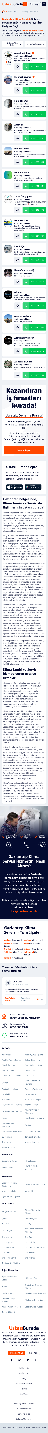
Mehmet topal (21, 172)
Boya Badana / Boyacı (34, 1065)
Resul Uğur (19, 246)
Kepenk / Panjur (32, 1104)
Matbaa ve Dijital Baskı (34, 1300)
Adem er (18, 124)
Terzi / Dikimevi (8, 1312)
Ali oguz (18, 292)
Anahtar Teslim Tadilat (11, 1060)
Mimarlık (5, 1118)
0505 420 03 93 (37, 281)
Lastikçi (28, 1223)
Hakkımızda (24, 1368)
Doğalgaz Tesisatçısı (33, 1089)
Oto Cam (29, 1237)
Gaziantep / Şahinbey (22, 80)
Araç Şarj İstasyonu (10, 1211)
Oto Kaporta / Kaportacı (35, 1247)
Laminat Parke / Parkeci (12, 1111)
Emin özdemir (21, 100)
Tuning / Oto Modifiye (11, 1263)
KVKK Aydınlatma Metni (24, 1403)
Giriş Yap (34, 4)
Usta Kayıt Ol (16, 1352)
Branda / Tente (8, 1070)
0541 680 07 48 (37, 138)
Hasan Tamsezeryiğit (24, 270)
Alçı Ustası (6, 1055)
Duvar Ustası (30, 1094)
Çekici (4, 1218)
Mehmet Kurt (21, 220)
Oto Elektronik (8, 1247)
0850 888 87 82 (19, 1036)
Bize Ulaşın (24, 1394)
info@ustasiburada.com (25, 1017)
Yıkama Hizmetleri (32, 1142)
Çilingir (5, 1082)
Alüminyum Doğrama (34, 1055)
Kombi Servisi (7, 1167)
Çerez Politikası (24, 1414)
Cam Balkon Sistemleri (11, 1075)
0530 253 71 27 (37, 375)
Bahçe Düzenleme (32, 1060)
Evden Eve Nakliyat (33, 1099)
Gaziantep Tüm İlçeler (14, 44)
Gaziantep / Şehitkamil (23, 56)
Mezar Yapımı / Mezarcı (12, 1307)
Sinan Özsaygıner (23, 196)
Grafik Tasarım (8, 1293)
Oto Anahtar (7, 1237)
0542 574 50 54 (37, 90)
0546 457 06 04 (37, 186)
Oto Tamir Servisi (9, 1258)
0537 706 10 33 (37, 114)
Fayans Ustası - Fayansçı (12, 1104)
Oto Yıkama (30, 1258)
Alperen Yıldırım (22, 316)
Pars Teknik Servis (10, 999)
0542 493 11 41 (37, 305)
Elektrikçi (6, 1099)
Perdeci (28, 1125)
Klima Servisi (12, 12)
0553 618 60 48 (37, 210)
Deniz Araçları (31, 1218)
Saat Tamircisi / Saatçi (34, 1307)
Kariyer (24, 1389)
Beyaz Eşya (7, 1154)
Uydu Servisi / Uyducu (11, 1196)
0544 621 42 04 (37, 351)
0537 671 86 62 (37, 260)
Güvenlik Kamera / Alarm (35, 1184)
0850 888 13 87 (19, 1027)
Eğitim (4, 1286)
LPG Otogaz (7, 1230)
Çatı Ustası (29, 1075)
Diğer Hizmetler (10, 1270)
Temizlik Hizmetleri (33, 1137)
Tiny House (6, 1142)
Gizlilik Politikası (24, 1408)
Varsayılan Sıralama (35, 44)
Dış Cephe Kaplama (10, 1089)
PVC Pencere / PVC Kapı (12, 1131)
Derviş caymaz (21, 148)
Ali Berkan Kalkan (23, 361)
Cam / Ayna (30, 1070)
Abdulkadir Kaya (22, 53)
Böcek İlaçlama (8, 1065)
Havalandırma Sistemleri (35, 1293)
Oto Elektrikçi (30, 1242)
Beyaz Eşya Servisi (9, 1161)
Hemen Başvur (24, 450)
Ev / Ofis (6, 1048)
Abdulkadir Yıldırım (24, 337)
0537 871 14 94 (37, 66)
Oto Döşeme (7, 1242)
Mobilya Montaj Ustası (34, 1118)
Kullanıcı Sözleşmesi (24, 1419)
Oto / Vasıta (8, 1203)
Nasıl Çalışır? (24, 1373)
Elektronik (7, 1176)
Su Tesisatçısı (7, 1137)
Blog (24, 1378)
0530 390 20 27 (37, 327)
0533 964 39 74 (37, 236)
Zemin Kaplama (8, 1147)
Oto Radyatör (30, 1252)
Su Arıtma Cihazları (33, 1131)
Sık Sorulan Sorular (24, 1383)
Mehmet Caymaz (22, 76)
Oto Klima (6, 1252)
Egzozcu (5, 1223)
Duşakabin (6, 1094)
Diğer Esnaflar (31, 1278)
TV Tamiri (29, 1191)
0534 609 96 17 (37, 162)
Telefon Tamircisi (9, 1191)
